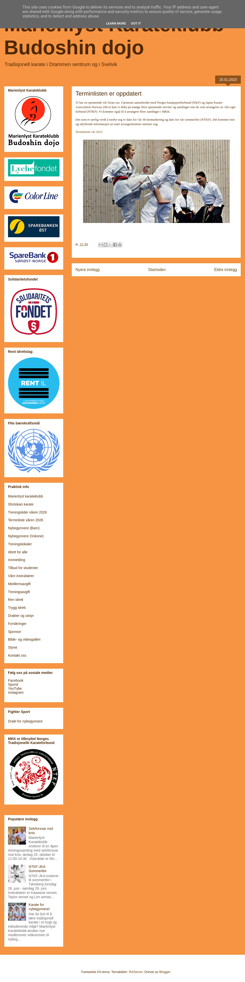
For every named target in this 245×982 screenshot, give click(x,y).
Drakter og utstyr (21, 616)
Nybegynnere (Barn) (24, 528)
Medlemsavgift (19, 584)
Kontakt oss (17, 655)
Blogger (164, 972)
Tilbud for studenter (23, 568)
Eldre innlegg (225, 270)
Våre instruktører (21, 576)
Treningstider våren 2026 (27, 512)
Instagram (16, 692)
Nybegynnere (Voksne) (26, 536)
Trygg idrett (17, 608)
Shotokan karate (21, 504)
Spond (13, 684)
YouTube (15, 688)
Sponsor (14, 632)
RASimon (136, 972)
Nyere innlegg (88, 270)
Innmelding (16, 560)
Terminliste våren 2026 (25, 520)
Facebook (15, 680)
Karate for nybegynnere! (39, 907)
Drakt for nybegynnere (25, 721)
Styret (12, 647)
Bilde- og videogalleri (24, 639)
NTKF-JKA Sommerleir (38, 869)
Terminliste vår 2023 (89, 132)
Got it (136, 23)
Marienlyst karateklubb (25, 496)
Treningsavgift (19, 592)
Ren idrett (15, 600)
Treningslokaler (20, 544)
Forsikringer (17, 624)
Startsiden (157, 270)
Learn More (116, 23)
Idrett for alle (18, 552)
